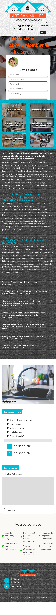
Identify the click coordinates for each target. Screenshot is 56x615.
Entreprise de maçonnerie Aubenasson (46, 536)
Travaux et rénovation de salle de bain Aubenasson (27, 550)
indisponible (25, 25)
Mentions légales (39, 597)
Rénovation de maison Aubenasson (9, 546)
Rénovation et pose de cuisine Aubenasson (27, 537)
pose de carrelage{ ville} (8, 536)
